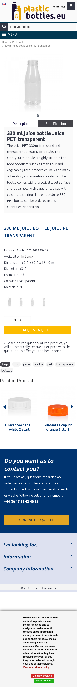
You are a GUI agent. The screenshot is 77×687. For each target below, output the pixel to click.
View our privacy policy (36, 667)
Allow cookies (44, 680)
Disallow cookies (42, 675)
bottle (38, 364)
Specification (56, 124)
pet (49, 364)
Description (21, 124)
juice (26, 364)
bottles (6, 370)
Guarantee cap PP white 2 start (19, 427)
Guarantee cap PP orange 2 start (57, 427)
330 (16, 364)
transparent (65, 364)
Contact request (36, 520)
